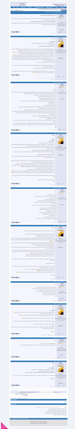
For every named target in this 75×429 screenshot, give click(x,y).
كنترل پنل (61, 7)
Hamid (59, 38)
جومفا (55, 127)
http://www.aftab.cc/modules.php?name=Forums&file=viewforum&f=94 (38, 372)
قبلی (15, 10)
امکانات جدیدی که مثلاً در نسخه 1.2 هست (39, 327)
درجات (16, 7)
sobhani (60, 15)
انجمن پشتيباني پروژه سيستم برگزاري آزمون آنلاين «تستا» (47, 9)
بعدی (10, 10)
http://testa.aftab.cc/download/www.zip (45, 154)
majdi (61, 84)
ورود (13, 7)
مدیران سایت (22, 7)
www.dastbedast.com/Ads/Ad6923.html (45, 46)
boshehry (60, 340)
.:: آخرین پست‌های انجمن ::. (38, 7)
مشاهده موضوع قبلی (30, 392)
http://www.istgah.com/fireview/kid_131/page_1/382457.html (42, 21)
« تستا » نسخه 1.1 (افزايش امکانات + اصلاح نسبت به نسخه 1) (55, 12)
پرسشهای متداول (48, 7)
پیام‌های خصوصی (21, 5)
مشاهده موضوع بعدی (22, 392)
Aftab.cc (44, 423)
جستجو (55, 7)
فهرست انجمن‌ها (62, 9)
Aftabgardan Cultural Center (58, 4)
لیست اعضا (29, 7)
